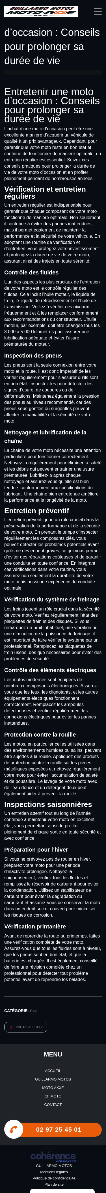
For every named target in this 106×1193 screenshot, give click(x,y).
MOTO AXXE (53, 1088)
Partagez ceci (26, 1027)
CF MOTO (53, 1096)
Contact (53, 1105)
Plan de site (54, 1184)
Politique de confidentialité (54, 1178)
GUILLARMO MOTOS (53, 1079)
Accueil (53, 1071)
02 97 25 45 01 (59, 1129)
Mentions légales (54, 1172)
